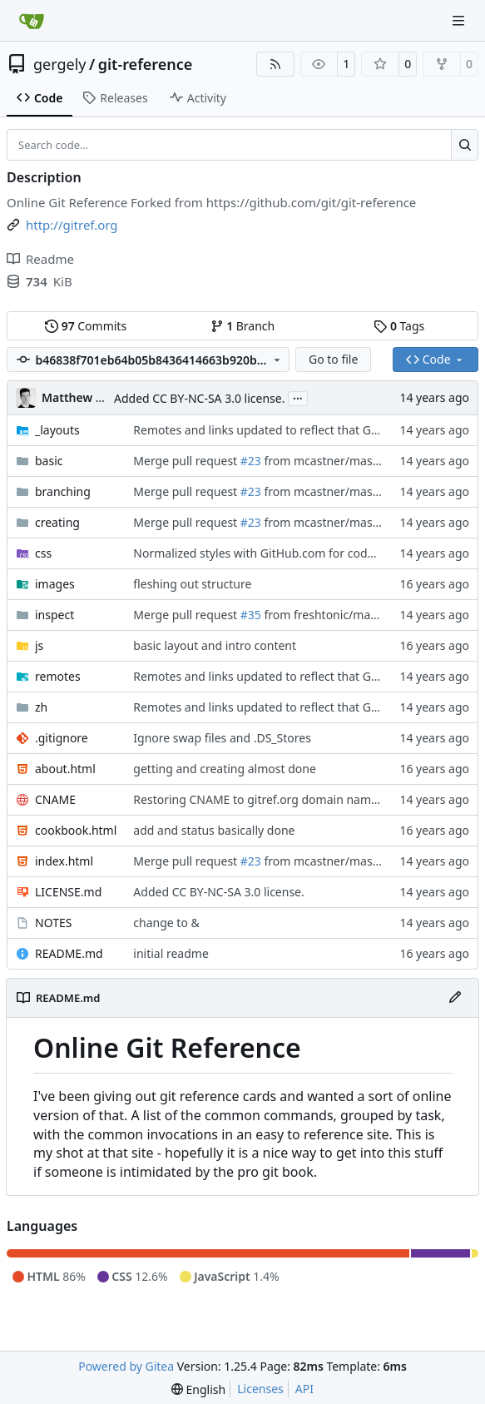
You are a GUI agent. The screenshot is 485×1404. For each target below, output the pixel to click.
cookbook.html (75, 830)
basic (49, 461)
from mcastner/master (324, 461)
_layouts (57, 430)
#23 (250, 461)
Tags (399, 326)
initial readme (171, 953)
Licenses (260, 1389)
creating (57, 522)
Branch (242, 326)
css (43, 553)
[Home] (31, 21)
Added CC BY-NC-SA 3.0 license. (199, 398)
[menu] (198, 1389)
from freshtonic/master (326, 615)
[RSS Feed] (275, 64)
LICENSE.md (68, 892)
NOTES (53, 922)
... (298, 397)
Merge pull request (186, 461)
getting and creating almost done (224, 768)
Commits (85, 326)
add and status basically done (213, 830)
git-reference (145, 64)
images (55, 584)
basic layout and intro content (214, 645)
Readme (40, 259)
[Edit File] (455, 998)
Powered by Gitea (126, 1366)
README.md (69, 953)
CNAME (55, 799)
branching (63, 491)
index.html (64, 861)
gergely (60, 64)
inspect (54, 615)
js (39, 645)
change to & (166, 922)
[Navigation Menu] (460, 20)
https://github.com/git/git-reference (311, 202)
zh (41, 707)
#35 (250, 615)
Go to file (333, 359)
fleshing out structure (192, 584)
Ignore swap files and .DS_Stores (222, 738)
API (304, 1389)
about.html (65, 768)
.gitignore (61, 738)
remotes (58, 676)
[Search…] (464, 145)
